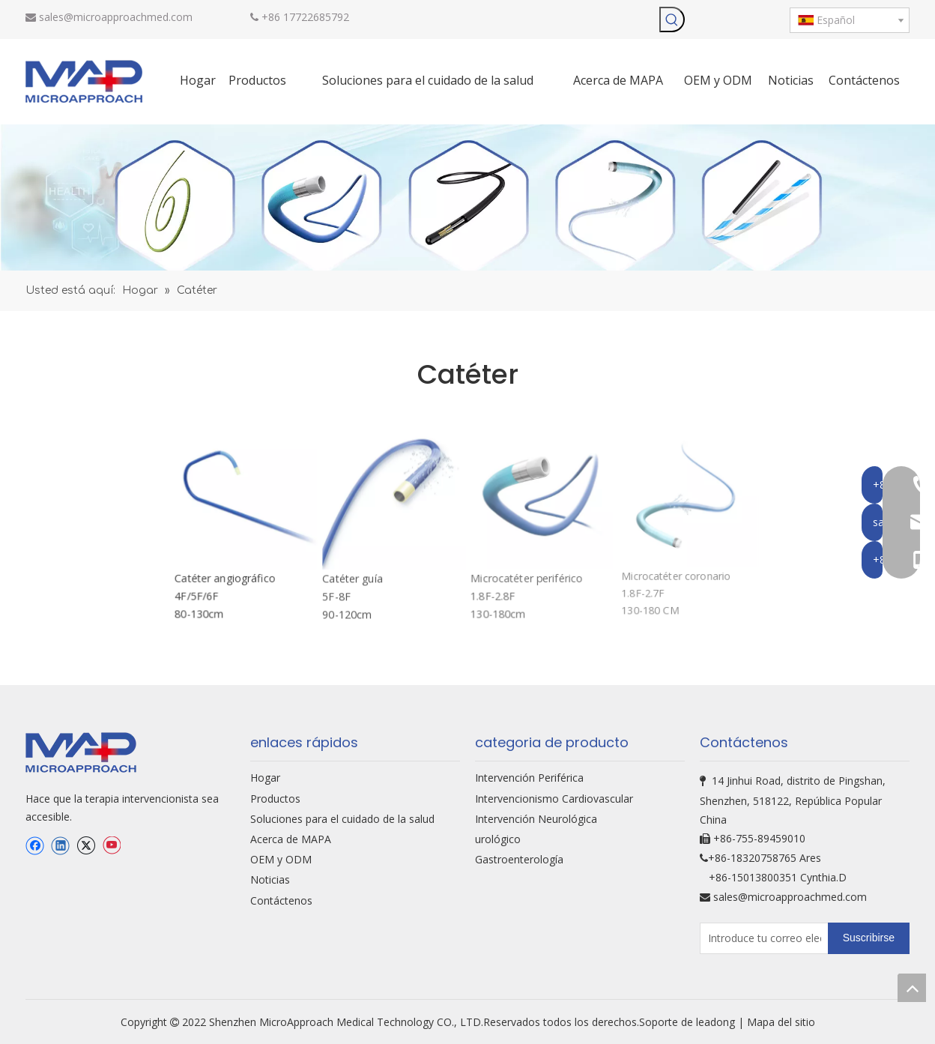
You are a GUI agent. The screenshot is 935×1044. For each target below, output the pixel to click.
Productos (275, 798)
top (912, 988)
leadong (717, 1022)
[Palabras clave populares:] (672, 19)
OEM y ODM (281, 859)
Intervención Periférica (529, 777)
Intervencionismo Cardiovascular (554, 798)
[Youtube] (111, 846)
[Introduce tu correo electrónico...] (761, 938)
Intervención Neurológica (536, 819)
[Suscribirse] (869, 938)
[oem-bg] (467, 197)
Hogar (265, 777)
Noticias (270, 879)
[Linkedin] (60, 846)
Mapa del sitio (781, 1022)
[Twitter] (85, 846)
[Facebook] (34, 846)
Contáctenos (281, 900)
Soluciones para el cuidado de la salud (342, 819)
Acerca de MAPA (290, 839)
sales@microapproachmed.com (116, 17)
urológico (498, 839)
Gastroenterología (519, 859)
